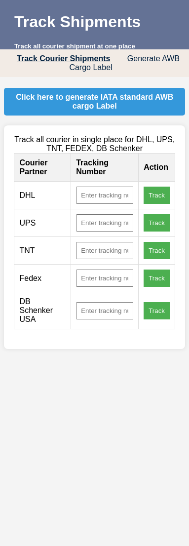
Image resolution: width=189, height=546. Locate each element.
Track (157, 195)
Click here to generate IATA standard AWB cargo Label (94, 101)
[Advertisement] (92, 452)
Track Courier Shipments (63, 58)
